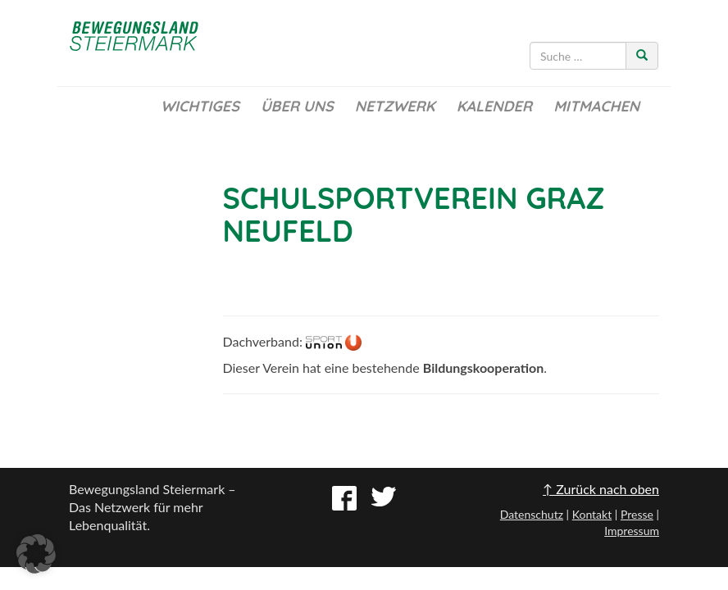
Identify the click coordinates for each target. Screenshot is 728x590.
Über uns (297, 106)
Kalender (494, 106)
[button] (36, 554)
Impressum (631, 531)
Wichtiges (200, 106)
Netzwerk (395, 106)
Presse (637, 514)
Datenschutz (531, 514)
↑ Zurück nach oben (601, 489)
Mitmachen (596, 106)
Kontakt (592, 514)
